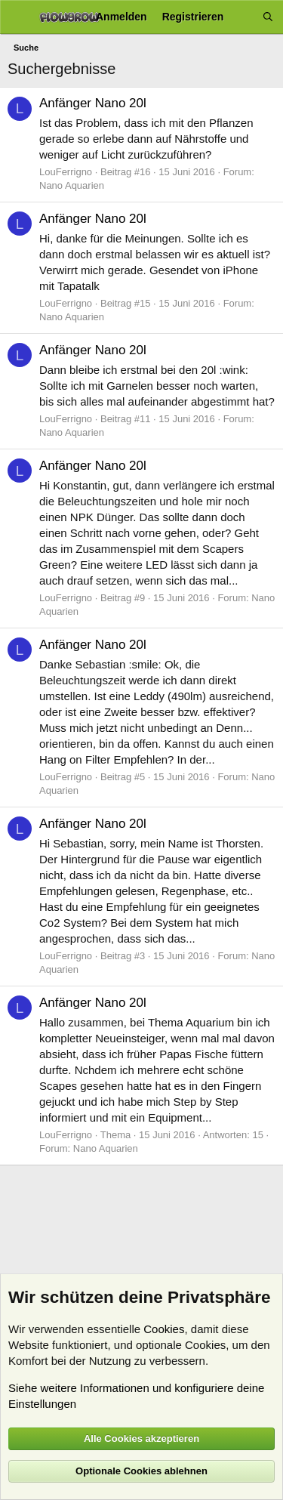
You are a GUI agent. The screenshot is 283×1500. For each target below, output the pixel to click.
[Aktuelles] (243, 17)
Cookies (163, 1329)
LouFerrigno (65, 171)
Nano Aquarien (71, 185)
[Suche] (268, 17)
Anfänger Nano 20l (92, 103)
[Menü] (17, 17)
